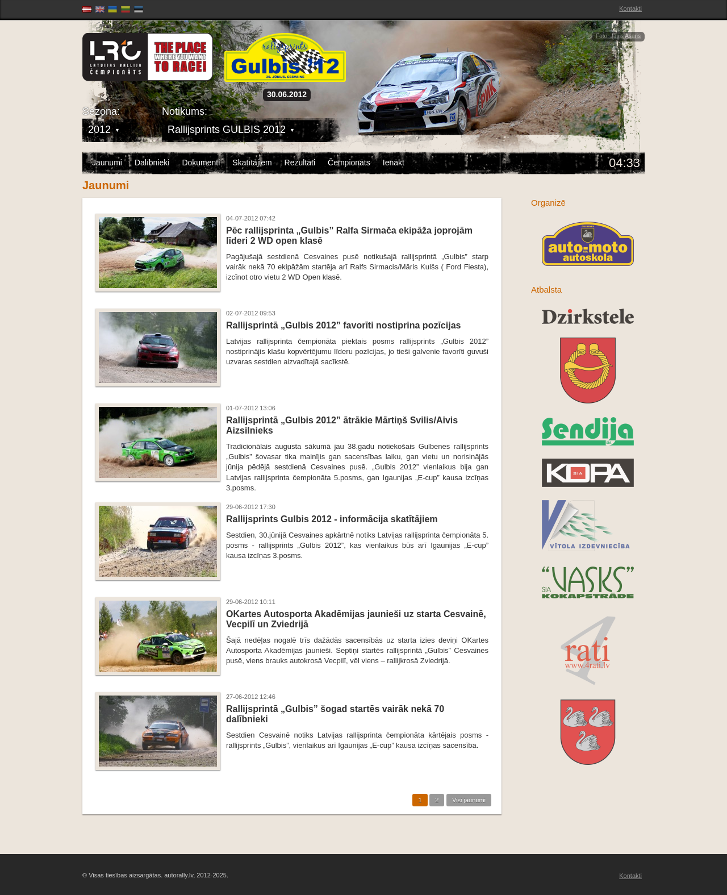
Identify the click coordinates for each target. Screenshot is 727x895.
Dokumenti (201, 162)
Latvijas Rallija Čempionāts (147, 57)
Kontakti (630, 8)
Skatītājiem (251, 162)
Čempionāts (349, 162)
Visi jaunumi (469, 800)
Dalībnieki (152, 162)
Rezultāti (300, 162)
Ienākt (393, 162)
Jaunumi (107, 162)
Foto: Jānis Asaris (618, 36)
